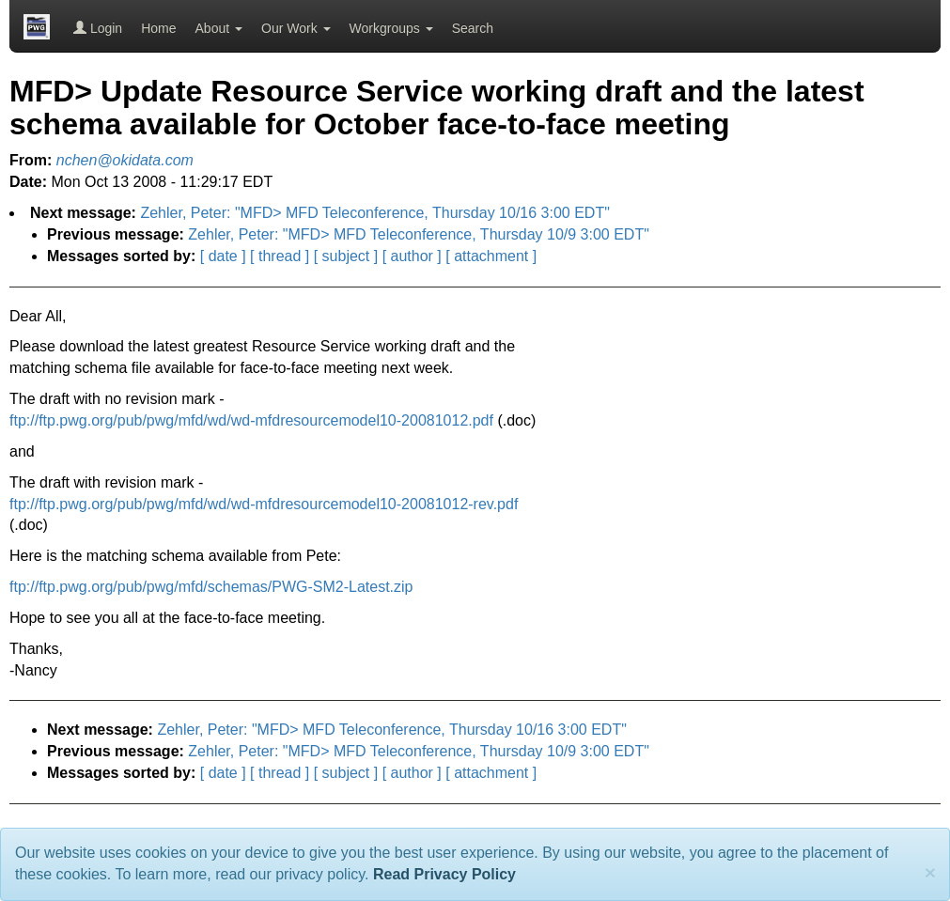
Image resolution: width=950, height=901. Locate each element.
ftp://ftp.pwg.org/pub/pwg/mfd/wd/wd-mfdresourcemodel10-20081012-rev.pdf (263, 504)
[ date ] (223, 256)
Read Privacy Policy (444, 874)
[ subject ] (346, 256)
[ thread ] (279, 256)
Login (97, 28)
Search (472, 28)
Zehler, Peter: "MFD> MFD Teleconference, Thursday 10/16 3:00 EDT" (374, 213)
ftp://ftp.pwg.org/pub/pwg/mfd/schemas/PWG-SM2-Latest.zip (211, 587)
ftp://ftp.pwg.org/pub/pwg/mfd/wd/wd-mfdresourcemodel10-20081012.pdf (251, 420)
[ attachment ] (491, 256)
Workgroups (391, 28)
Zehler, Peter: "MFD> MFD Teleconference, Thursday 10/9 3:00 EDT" (418, 234)
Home (158, 28)
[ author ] (412, 256)
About (218, 28)
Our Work (296, 28)
